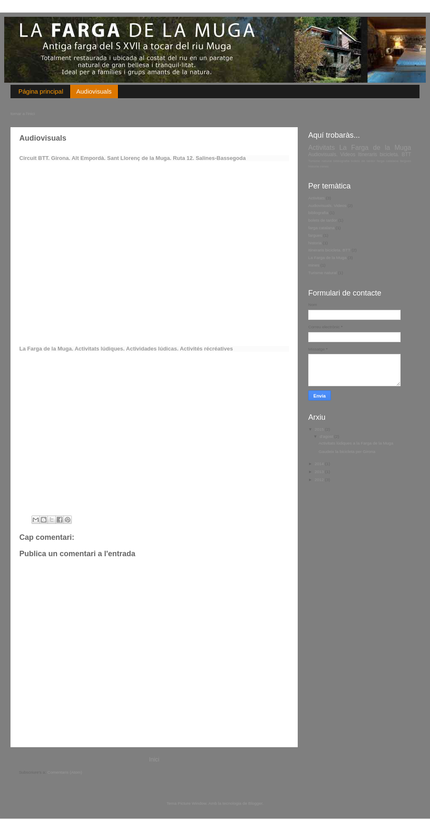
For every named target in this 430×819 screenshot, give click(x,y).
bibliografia (341, 161)
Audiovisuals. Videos (331, 154)
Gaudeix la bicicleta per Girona (347, 451)
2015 (320, 429)
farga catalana (388, 161)
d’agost (327, 436)
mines (324, 166)
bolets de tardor (363, 161)
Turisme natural (320, 161)
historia (313, 166)
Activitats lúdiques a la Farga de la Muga (356, 443)
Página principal (40, 91)
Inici (154, 759)
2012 (320, 479)
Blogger (255, 803)
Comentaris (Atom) (64, 772)
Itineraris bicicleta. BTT (384, 154)
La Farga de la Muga (375, 147)
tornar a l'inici (22, 113)
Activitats (321, 147)
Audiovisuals (94, 91)
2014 (320, 463)
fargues (405, 161)
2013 (320, 471)
